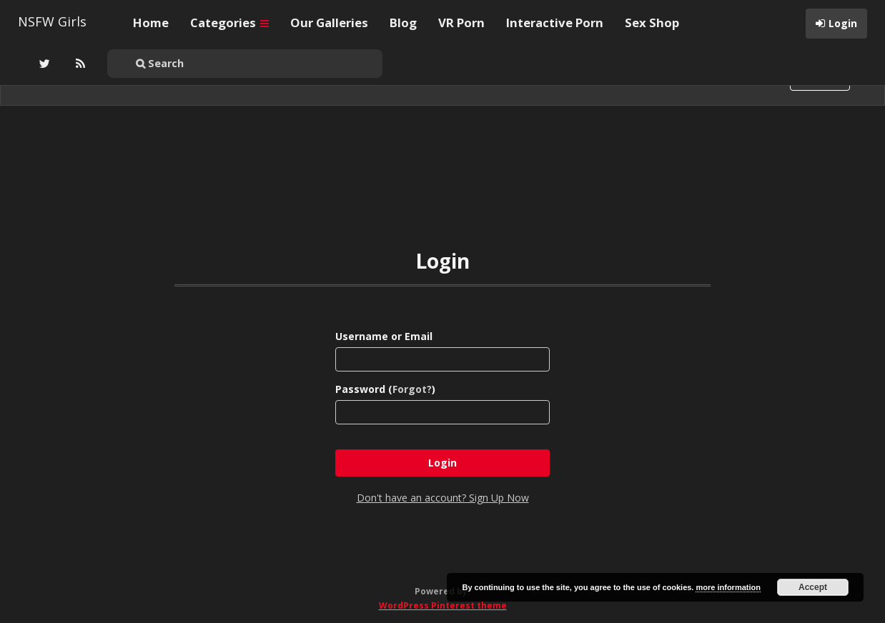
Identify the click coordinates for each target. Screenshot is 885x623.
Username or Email (383, 336)
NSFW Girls (52, 21)
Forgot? (412, 389)
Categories (229, 22)
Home (151, 22)
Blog (403, 22)
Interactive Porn (554, 22)
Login (843, 23)
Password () (385, 389)
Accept (813, 587)
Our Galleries (329, 22)
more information (728, 587)
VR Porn (461, 22)
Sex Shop (652, 22)
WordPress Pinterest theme (443, 605)
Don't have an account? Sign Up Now (443, 497)
